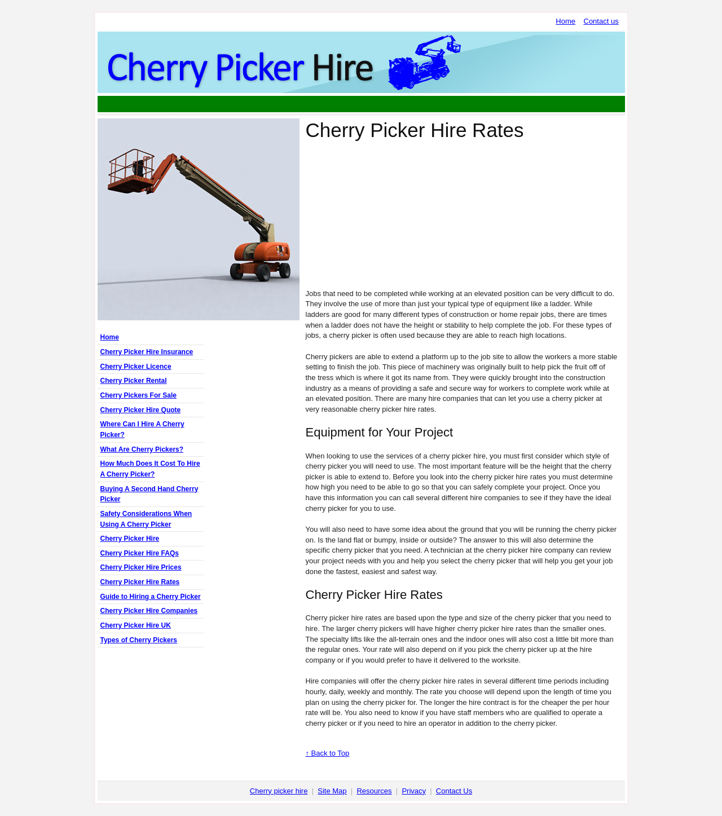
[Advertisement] (361, 104)
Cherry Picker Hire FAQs (139, 553)
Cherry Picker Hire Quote (140, 410)
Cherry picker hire (279, 791)
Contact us (601, 21)
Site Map (332, 791)
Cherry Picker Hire (130, 538)
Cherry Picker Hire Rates (140, 582)
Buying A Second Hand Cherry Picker (149, 494)
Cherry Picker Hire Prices (141, 567)
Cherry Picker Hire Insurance (146, 352)
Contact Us (454, 791)
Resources (373, 791)
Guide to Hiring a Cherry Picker (150, 597)
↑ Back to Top (328, 753)
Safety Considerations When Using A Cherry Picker (146, 519)
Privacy (414, 791)
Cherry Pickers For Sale (138, 395)
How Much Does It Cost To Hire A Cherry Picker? (150, 469)
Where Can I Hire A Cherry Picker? (142, 429)
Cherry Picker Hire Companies (149, 611)
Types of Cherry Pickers (139, 640)
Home (565, 21)
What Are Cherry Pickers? (142, 449)
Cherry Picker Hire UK (135, 625)
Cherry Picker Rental (133, 381)
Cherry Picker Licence (135, 366)
